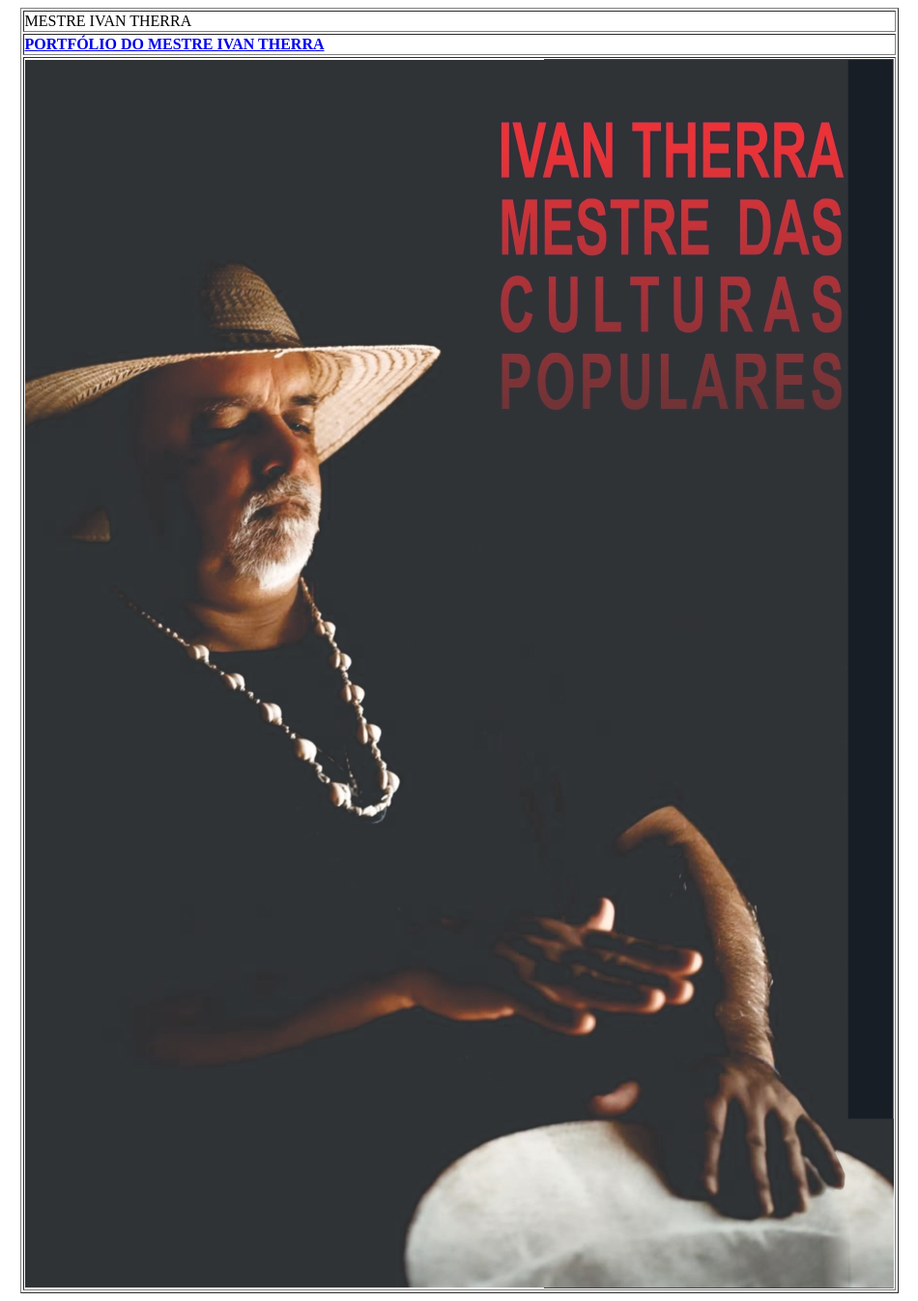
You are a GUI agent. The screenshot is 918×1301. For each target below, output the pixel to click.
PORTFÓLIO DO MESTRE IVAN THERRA (175, 44)
